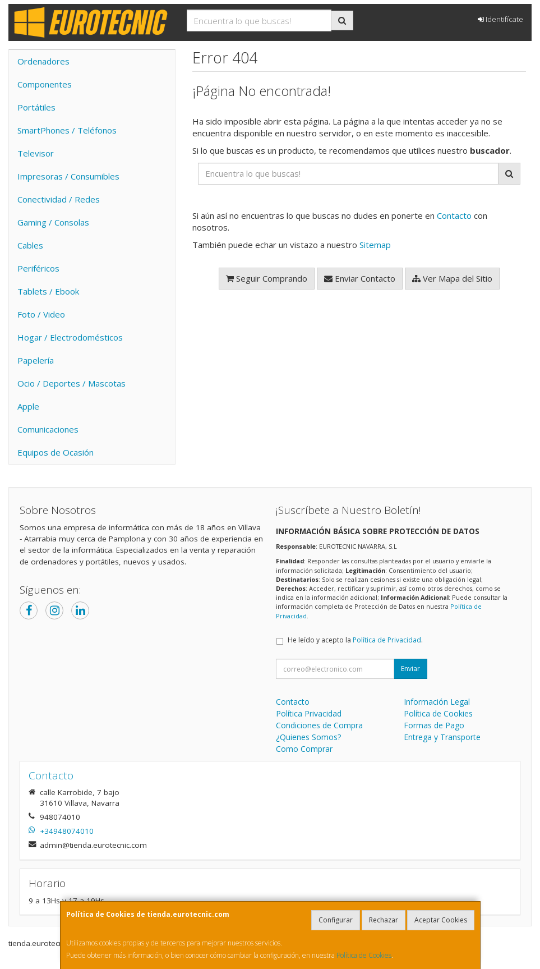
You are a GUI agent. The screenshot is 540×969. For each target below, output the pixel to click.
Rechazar (383, 920)
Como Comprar (304, 748)
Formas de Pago (434, 725)
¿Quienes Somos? (308, 737)
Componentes (44, 84)
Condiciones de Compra (319, 725)
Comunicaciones (48, 429)
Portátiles (36, 107)
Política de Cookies (363, 955)
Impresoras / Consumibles (68, 176)
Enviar (410, 668)
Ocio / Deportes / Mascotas (71, 383)
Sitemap (375, 244)
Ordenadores (43, 61)
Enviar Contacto (359, 278)
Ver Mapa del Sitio (452, 278)
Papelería (35, 360)
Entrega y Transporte (442, 737)
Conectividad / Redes (58, 199)
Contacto (454, 215)
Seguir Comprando (266, 278)
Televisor (35, 153)
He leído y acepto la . (355, 640)
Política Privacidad (308, 713)
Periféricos (38, 268)
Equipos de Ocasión (55, 452)
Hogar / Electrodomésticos (70, 337)
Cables (30, 245)
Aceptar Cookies (440, 920)
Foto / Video (41, 314)
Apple (28, 406)
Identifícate (500, 19)
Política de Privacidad (387, 640)
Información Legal (437, 701)
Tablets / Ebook (48, 291)
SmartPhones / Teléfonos (67, 130)
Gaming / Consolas (53, 222)
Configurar (336, 920)
